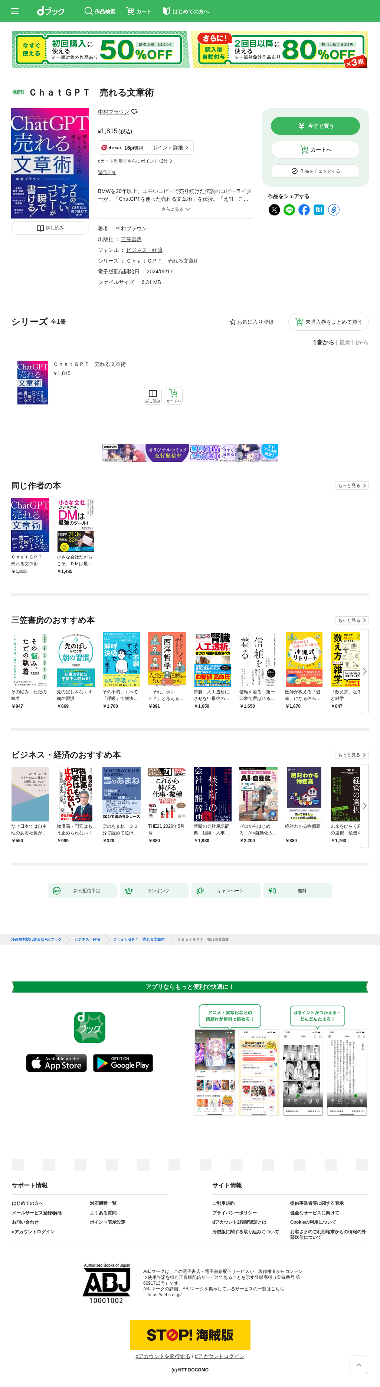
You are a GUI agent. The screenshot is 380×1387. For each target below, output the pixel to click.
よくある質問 (103, 1213)
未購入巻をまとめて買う (334, 322)
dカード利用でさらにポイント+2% (132, 161)
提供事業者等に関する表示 (317, 1203)
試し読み (55, 227)
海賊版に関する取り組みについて (245, 1231)
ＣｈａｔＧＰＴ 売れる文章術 (89, 364)
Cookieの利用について (313, 1222)
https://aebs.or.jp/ (164, 1294)
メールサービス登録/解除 (37, 1213)
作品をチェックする (320, 171)
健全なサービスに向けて (314, 1213)
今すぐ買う (321, 126)
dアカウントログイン (33, 1231)
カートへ (321, 150)
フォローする (134, 112)
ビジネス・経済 (144, 250)
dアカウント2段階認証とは (239, 1222)
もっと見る (349, 485)
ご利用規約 (223, 1203)
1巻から (323, 343)
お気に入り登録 (255, 322)
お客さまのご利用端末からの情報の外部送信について (328, 1234)
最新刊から (354, 343)
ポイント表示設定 (107, 1222)
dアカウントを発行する (162, 1356)
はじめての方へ (27, 1203)
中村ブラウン (113, 112)
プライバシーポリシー (234, 1213)
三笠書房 (131, 239)
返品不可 (107, 172)
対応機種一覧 (103, 1203)
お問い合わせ (25, 1222)
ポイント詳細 (167, 147)
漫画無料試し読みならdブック (36, 939)
